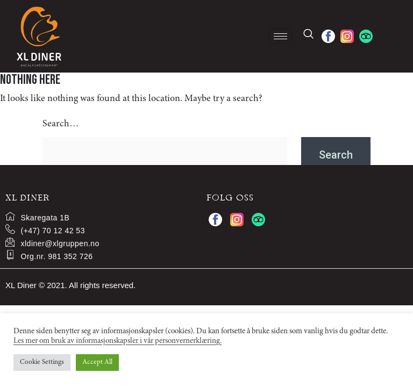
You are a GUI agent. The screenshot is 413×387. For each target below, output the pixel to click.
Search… (60, 124)
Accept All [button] (97, 362)
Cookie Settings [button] (42, 362)
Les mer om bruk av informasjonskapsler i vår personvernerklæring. (117, 341)
